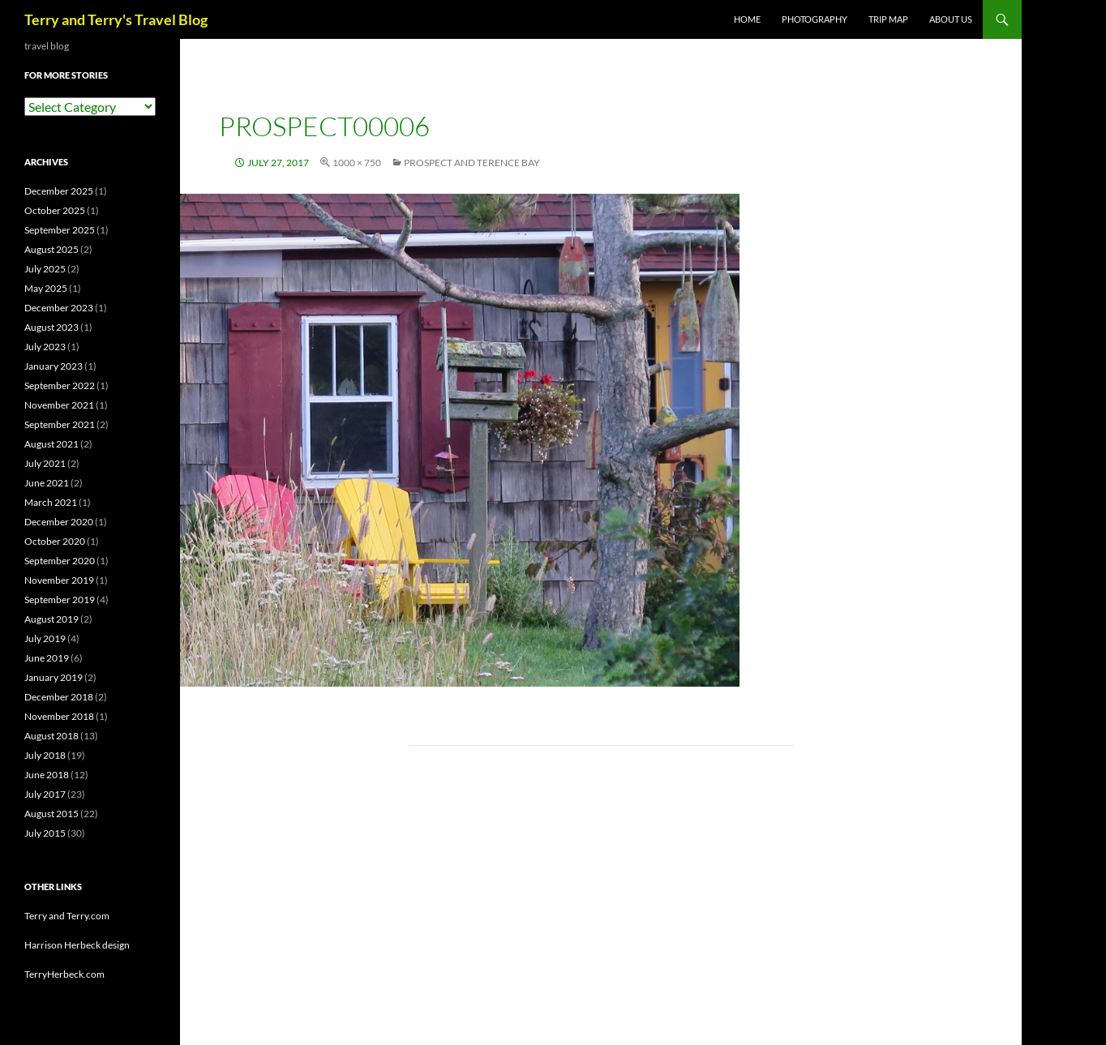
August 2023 (51, 327)
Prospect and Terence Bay (472, 162)
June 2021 (46, 483)
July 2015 (45, 833)
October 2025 (54, 210)
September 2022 (59, 385)
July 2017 (45, 794)
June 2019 (46, 658)
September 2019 (59, 599)
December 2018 (58, 697)
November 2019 (59, 580)
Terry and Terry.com (66, 916)
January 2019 (53, 677)
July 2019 (45, 638)
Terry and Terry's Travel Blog (116, 19)
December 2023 (58, 308)
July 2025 (45, 269)
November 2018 (59, 716)
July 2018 (45, 755)
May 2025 (45, 288)
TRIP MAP (888, 19)
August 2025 (51, 249)
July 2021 (45, 463)
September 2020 (59, 561)
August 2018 (51, 736)
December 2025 (58, 191)
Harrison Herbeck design (77, 945)
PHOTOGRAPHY (814, 19)
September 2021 (59, 424)
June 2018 (46, 775)
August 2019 (51, 619)
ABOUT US (950, 19)
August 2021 (51, 444)
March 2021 (50, 502)
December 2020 (58, 522)
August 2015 (51, 813)
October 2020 (54, 541)
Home (747, 19)
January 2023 (53, 366)
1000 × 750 (356, 162)
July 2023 (45, 346)
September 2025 (59, 230)
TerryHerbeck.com (64, 974)
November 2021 (59, 405)
